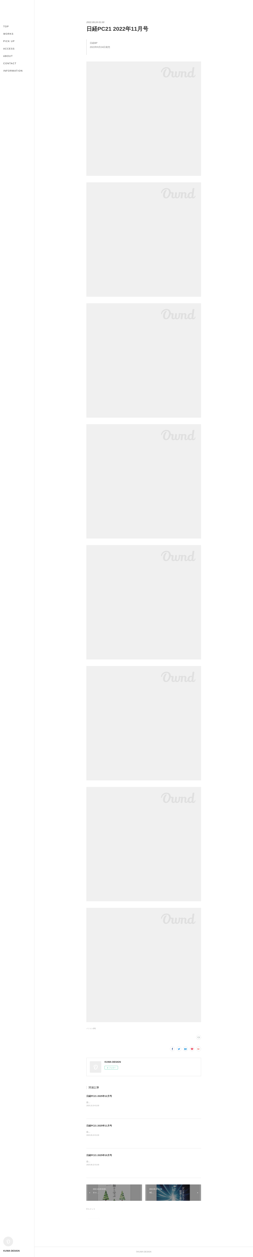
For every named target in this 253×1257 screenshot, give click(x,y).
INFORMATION (13, 70)
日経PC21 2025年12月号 (99, 1096)
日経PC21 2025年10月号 (99, 1155)
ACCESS (9, 48)
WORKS (8, 34)
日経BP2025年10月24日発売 (98, 1102)
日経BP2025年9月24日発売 (98, 1132)
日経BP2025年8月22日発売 (98, 1161)
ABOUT (8, 56)
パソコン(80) (91, 1028)
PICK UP (9, 41)
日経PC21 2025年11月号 (99, 1125)
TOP (6, 26)
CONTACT (10, 63)
